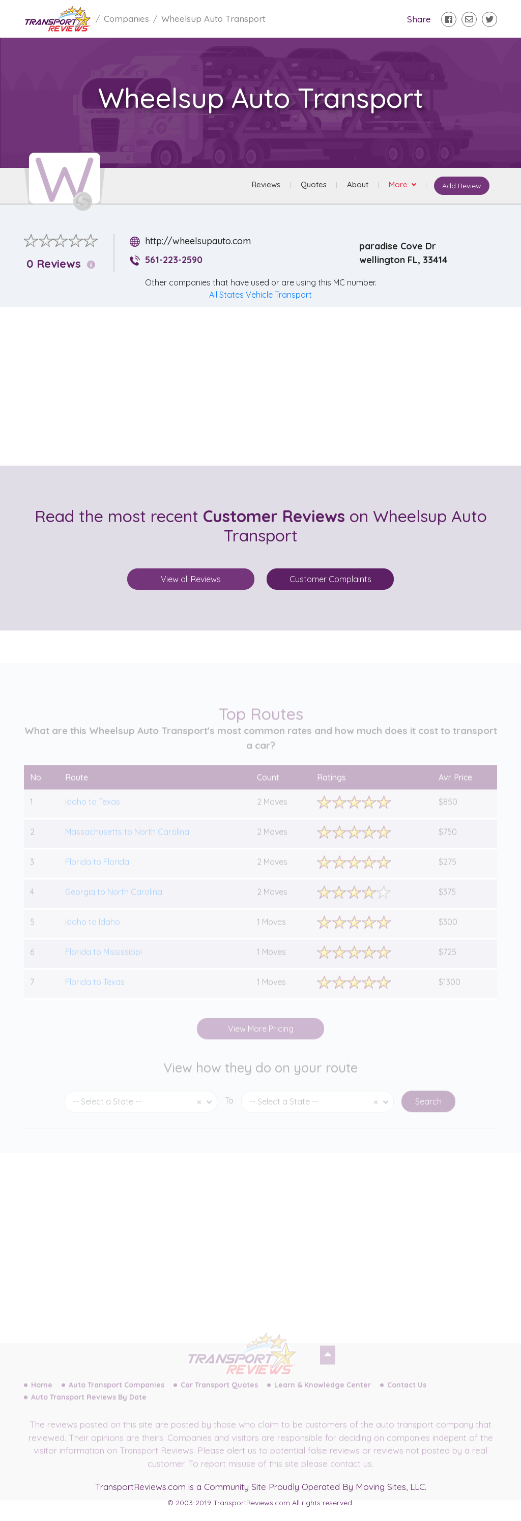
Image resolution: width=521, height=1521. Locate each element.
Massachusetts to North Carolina (127, 840)
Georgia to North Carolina (113, 900)
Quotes (313, 185)
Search (428, 1110)
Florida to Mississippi (103, 960)
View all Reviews (191, 579)
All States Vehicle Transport (260, 295)
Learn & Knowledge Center (322, 1393)
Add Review (461, 186)
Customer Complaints (330, 579)
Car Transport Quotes (219, 1393)
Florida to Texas (95, 990)
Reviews (265, 185)
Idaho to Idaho (92, 930)
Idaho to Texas (92, 810)
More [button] (398, 185)
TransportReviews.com (140, 1486)
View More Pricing (261, 1037)
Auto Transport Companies (116, 1393)
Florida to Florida (97, 870)
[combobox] (141, 1110)
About (357, 185)
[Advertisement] (268, 386)
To (229, 1109)
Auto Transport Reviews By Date (89, 1405)
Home (41, 1393)
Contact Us (406, 1393)
